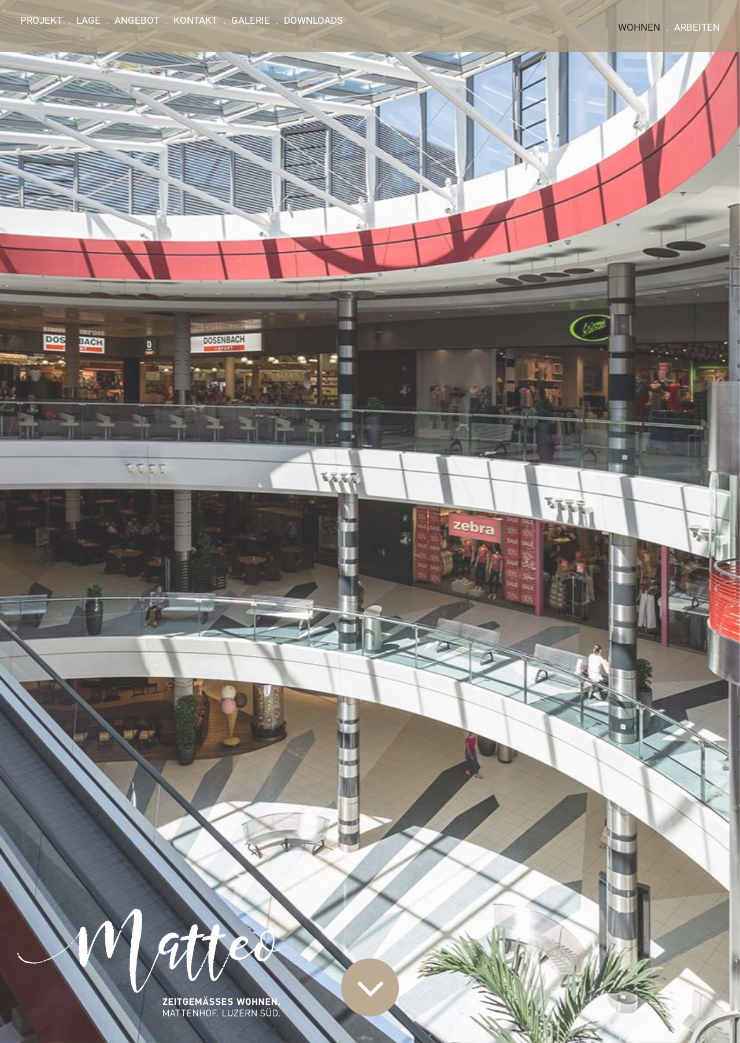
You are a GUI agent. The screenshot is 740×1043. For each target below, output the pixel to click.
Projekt (41, 20)
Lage (88, 20)
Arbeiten (697, 27)
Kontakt (195, 20)
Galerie (250, 20)
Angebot (137, 20)
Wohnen (639, 27)
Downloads (313, 20)
